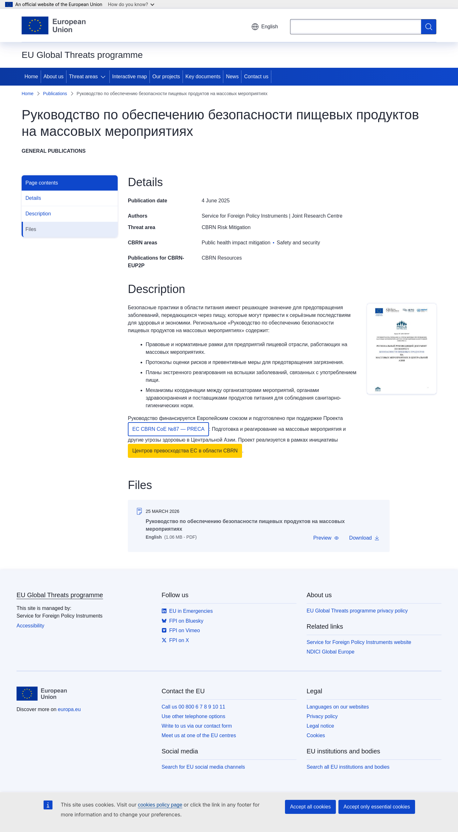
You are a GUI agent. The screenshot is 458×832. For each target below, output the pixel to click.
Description (38, 213)
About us (54, 76)
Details (33, 198)
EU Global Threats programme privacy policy (357, 610)
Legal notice (320, 726)
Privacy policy (322, 716)
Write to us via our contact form (197, 726)
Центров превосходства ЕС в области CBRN (185, 450)
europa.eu (69, 709)
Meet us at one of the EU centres (199, 735)
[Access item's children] (104, 77)
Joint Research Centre (317, 216)
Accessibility (30, 625)
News (232, 76)
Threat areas (83, 76)
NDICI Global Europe (330, 651)
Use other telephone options (193, 716)
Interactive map (129, 76)
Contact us (256, 76)
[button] (326, 538)
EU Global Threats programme (60, 594)
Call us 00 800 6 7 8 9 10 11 (193, 707)
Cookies (316, 735)
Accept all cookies (310, 806)
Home (31, 76)
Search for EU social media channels (203, 767)
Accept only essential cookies (377, 806)
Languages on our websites (338, 707)
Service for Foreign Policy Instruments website (359, 642)
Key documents (202, 76)
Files (30, 229)
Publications (55, 93)
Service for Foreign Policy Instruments (245, 216)
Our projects (166, 76)
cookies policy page (160, 805)
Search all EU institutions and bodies (348, 767)
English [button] (264, 27)
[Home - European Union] (54, 25)
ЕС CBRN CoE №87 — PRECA (168, 429)
